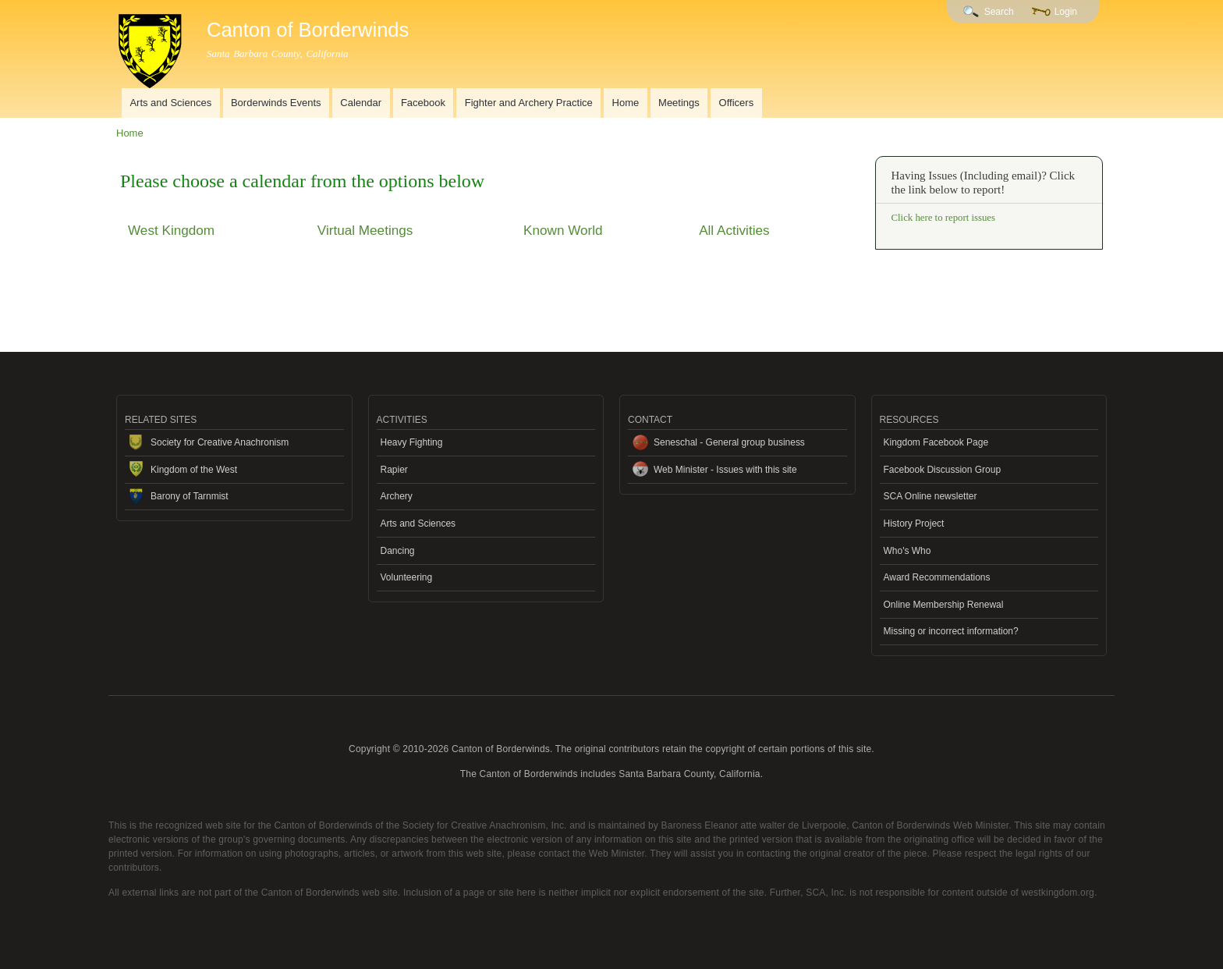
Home (626, 102)
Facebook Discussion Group (942, 469)
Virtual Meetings (365, 230)
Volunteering (407, 577)
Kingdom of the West (194, 469)
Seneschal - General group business (729, 442)
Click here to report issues (943, 217)
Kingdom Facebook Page (936, 442)
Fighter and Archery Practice (529, 102)
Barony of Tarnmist (190, 496)
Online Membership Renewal (944, 604)
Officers (736, 102)
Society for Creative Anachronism (220, 442)
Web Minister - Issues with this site (725, 469)
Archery (397, 496)
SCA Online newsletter (930, 496)
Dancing (398, 550)
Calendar (360, 102)
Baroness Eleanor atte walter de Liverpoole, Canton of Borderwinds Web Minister (835, 825)
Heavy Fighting (412, 442)
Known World (563, 230)
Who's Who (907, 550)
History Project (914, 523)
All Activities (734, 230)
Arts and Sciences (170, 102)
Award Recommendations (937, 577)
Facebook (423, 102)
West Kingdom (171, 230)
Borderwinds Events (276, 102)
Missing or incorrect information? (951, 631)
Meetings (679, 102)
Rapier (394, 469)
